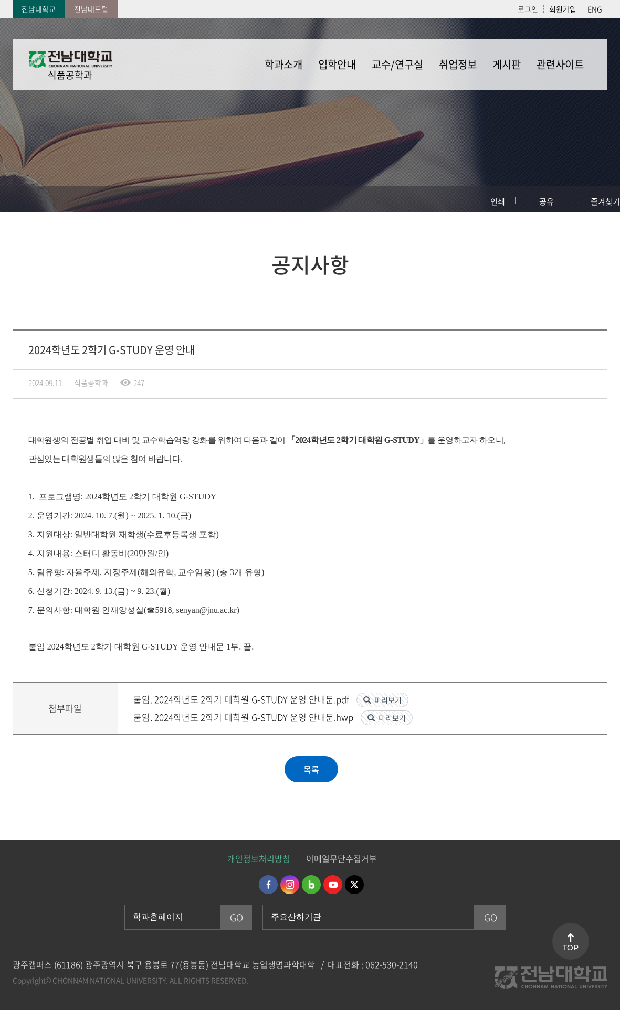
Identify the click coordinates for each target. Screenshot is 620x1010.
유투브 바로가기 (332, 884)
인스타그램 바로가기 (289, 884)
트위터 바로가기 (354, 884)
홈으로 (18, 199)
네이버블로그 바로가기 (311, 884)
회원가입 (562, 9)
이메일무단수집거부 (341, 858)
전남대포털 (91, 9)
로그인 (528, 9)
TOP (571, 947)
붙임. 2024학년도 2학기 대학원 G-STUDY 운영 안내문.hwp (244, 717)
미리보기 (388, 700)
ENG (594, 9)
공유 (546, 201)
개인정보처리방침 (258, 858)
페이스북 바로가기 (268, 884)
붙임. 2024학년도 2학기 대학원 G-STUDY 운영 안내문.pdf (242, 699)
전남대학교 (39, 9)
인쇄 (497, 201)
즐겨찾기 (605, 201)
